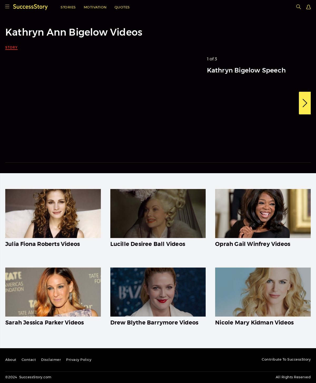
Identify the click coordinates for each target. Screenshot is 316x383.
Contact (29, 360)
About (10, 360)
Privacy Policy (78, 360)
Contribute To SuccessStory (286, 359)
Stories (68, 7)
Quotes (122, 7)
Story (11, 47)
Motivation (95, 7)
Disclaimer (51, 360)
